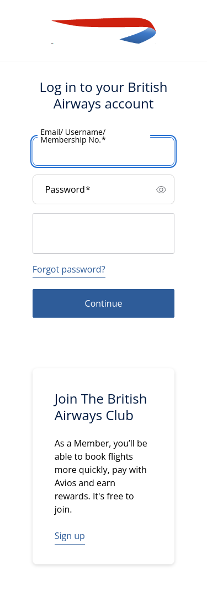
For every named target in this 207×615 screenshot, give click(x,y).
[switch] (161, 189)
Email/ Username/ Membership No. (73, 136)
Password (68, 189)
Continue (104, 303)
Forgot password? (69, 269)
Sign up (70, 536)
